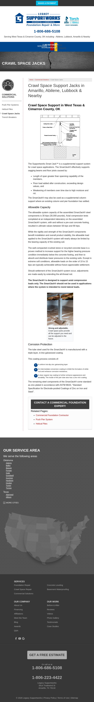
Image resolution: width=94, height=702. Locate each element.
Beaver (9, 467)
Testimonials (52, 621)
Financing (18, 608)
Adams (9, 462)
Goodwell (10, 474)
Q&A (16, 629)
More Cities (12, 502)
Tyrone (9, 487)
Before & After (53, 604)
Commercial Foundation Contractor (52, 414)
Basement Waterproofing (58, 588)
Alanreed (9, 494)
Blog (16, 621)
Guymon (9, 477)
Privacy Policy (50, 697)
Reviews (51, 608)
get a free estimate (47, 653)
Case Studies (53, 625)
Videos (50, 612)
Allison (8, 496)
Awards (17, 625)
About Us (18, 604)
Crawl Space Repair (23, 588)
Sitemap (74, 697)
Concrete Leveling (55, 584)
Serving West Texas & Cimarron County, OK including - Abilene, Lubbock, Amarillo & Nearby (47, 37)
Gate (8, 472)
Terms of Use (63, 697)
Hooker (9, 482)
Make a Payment (47, 3)
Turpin (8, 484)
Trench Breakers (9, 116)
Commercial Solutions (9, 94)
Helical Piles (41, 422)
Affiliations (18, 612)
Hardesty (9, 479)
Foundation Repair (22, 584)
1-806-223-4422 (47, 676)
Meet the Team (20, 617)
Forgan (9, 469)
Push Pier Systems (10, 103)
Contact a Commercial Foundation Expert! (60, 403)
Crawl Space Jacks (11, 112)
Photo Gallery (53, 617)
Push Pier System (44, 418)
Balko (8, 464)
